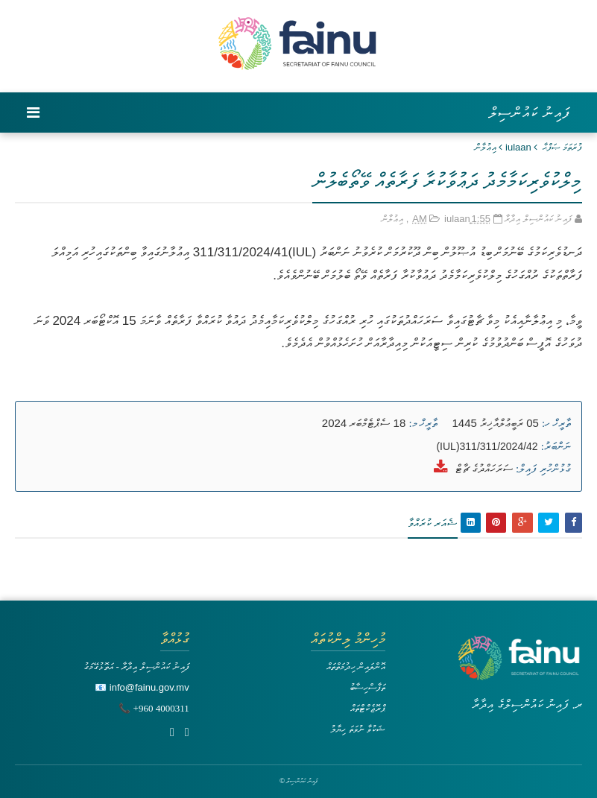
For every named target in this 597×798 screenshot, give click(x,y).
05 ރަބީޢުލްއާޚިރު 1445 (495, 423)
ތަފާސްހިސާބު (367, 687)
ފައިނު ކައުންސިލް (529, 112)
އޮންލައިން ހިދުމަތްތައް (356, 666)
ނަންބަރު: (556, 446)
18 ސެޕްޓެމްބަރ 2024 (363, 423)
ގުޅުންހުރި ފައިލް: (543, 469)
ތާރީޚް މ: (423, 423)
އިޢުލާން (485, 147)
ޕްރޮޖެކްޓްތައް (367, 708)
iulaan (518, 147)
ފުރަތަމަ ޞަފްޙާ (562, 147)
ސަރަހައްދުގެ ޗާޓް (484, 468)
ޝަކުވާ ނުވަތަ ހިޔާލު (357, 729)
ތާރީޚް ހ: (556, 423)
